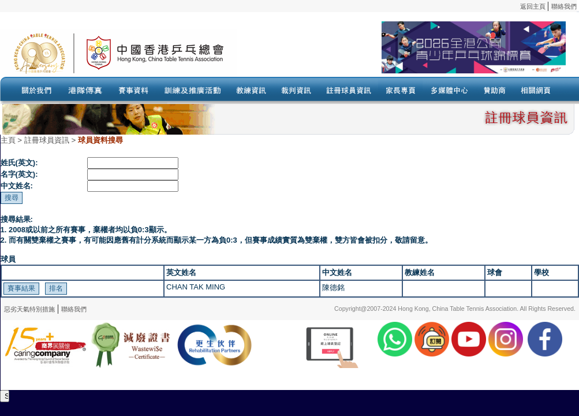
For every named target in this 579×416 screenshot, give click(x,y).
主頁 (8, 140)
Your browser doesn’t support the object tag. (401, 52)
